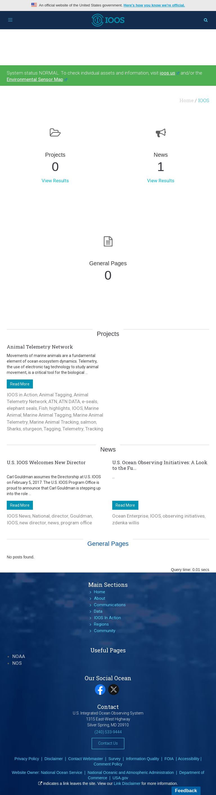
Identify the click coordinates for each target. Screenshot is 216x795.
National (41, 516)
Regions (101, 624)
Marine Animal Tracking (54, 422)
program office (76, 522)
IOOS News (19, 516)
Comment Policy (108, 764)
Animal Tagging (55, 395)
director (59, 516)
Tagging (52, 429)
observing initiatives (184, 516)
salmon (88, 422)
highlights (59, 408)
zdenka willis (125, 522)
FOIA (169, 758)
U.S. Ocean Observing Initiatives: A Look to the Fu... (160, 465)
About (99, 598)
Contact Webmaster (85, 758)
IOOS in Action (22, 395)
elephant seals (22, 408)
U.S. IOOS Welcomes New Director (46, 462)
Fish (43, 408)
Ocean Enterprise (130, 516)
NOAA (18, 656)
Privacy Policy (27, 758)
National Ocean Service (61, 772)
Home (186, 100)
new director (32, 522)
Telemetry (73, 429)
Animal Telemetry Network (40, 346)
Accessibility (188, 758)
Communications (110, 604)
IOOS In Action (107, 617)
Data (98, 611)
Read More (20, 384)
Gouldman (81, 516)
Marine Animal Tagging (47, 415)
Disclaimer (53, 758)
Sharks (14, 429)
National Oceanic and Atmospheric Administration (130, 772)
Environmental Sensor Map (37, 79)
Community (104, 630)
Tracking (94, 429)
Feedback (186, 790)
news (53, 522)
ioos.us (169, 73)
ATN (52, 401)
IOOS (77, 408)
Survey (114, 758)
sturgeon (32, 429)
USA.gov (120, 778)
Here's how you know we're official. (154, 5)
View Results (55, 180)
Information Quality (142, 758)
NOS (17, 663)
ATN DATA (69, 401)
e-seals (89, 401)
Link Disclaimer (127, 783)
